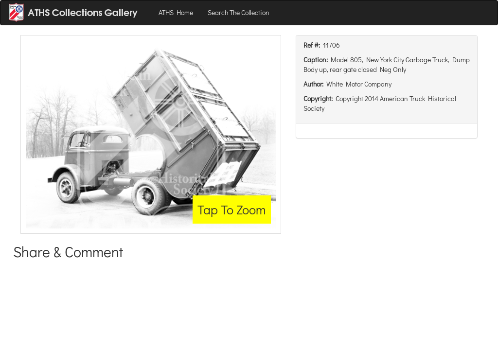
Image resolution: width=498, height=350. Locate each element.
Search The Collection (238, 12)
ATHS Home (176, 12)
